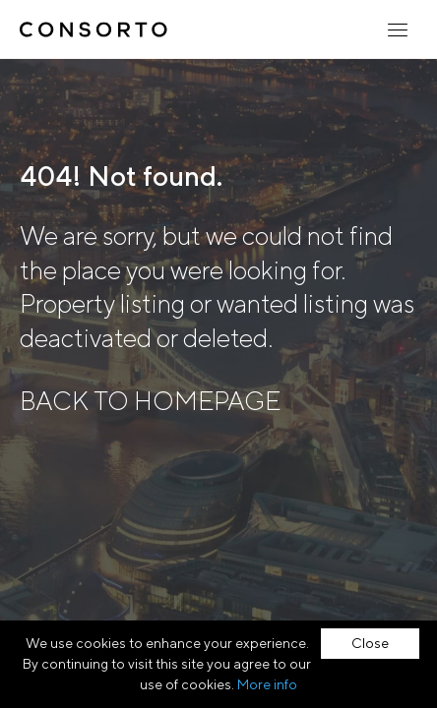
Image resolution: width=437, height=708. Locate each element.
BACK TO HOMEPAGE (150, 400)
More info (267, 684)
